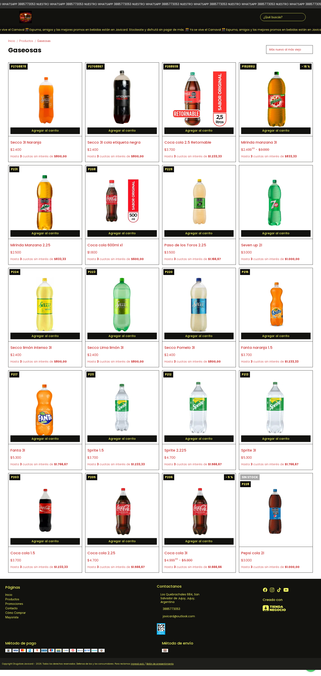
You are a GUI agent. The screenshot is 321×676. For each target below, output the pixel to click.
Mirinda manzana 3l (259, 142)
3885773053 (168, 608)
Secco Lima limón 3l (105, 347)
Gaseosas (44, 41)
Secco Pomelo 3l (179, 347)
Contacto (11, 608)
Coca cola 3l (175, 552)
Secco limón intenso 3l (31, 347)
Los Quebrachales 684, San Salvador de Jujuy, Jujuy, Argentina (178, 598)
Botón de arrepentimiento (160, 663)
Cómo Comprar (15, 612)
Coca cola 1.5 (22, 552)
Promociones (14, 603)
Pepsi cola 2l (252, 552)
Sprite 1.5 (95, 450)
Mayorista (11, 617)
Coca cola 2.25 (101, 552)
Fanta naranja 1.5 (256, 347)
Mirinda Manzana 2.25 (30, 245)
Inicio (13, 41)
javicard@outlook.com (176, 616)
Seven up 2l (251, 245)
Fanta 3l (17, 450)
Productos (28, 41)
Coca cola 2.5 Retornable (187, 142)
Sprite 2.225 (175, 450)
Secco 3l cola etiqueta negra (113, 142)
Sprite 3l (248, 450)
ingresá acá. (138, 663)
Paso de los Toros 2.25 (185, 245)
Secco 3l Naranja (25, 142)
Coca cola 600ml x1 (105, 245)
